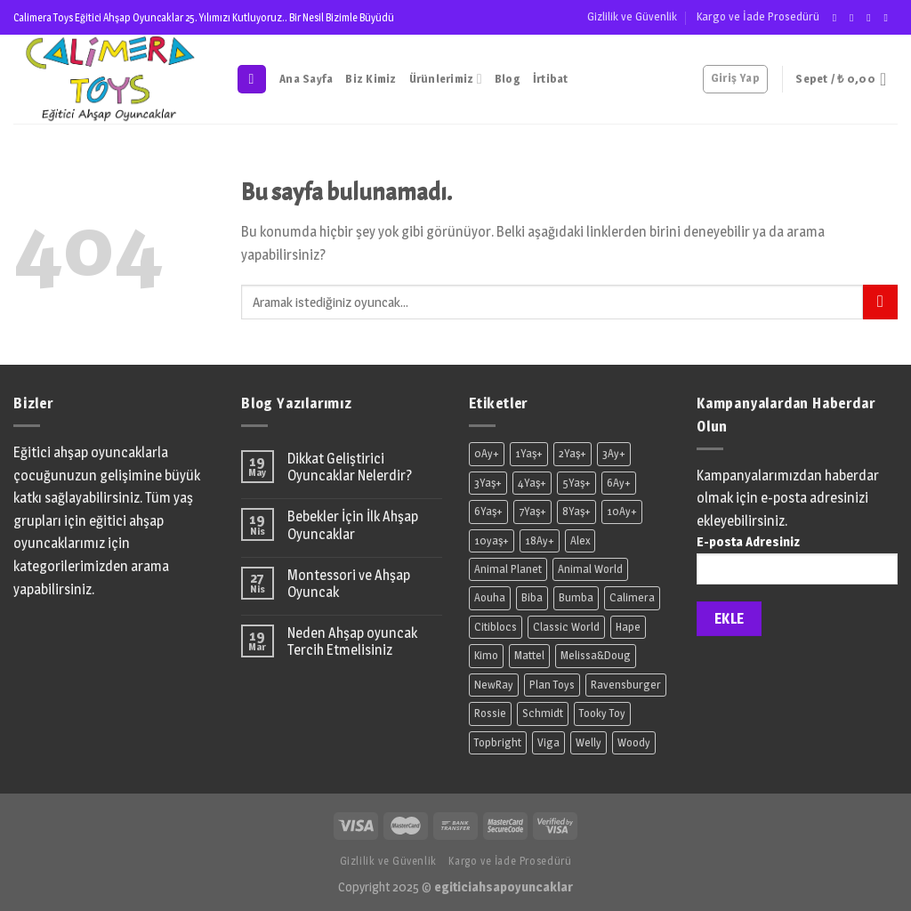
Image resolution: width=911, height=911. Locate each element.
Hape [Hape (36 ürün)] (628, 626)
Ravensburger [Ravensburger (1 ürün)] (626, 684)
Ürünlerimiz (445, 78)
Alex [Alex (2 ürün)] (580, 540)
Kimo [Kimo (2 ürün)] (486, 655)
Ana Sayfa (306, 78)
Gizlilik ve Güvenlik (632, 16)
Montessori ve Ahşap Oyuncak (348, 584)
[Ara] (252, 79)
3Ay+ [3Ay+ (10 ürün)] (613, 453)
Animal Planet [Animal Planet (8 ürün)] (508, 569)
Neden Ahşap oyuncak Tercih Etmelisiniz (352, 641)
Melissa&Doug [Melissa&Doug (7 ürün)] (595, 655)
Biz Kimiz (370, 78)
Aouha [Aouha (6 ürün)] (489, 597)
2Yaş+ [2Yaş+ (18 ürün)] (572, 453)
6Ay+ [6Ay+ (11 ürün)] (619, 482)
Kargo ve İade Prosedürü (758, 16)
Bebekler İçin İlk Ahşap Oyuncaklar (352, 525)
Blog (507, 78)
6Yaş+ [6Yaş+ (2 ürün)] (488, 511)
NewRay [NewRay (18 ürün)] (493, 684)
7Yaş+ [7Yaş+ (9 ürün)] (532, 511)
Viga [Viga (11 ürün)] (548, 742)
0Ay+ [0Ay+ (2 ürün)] (486, 453)
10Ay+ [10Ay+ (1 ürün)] (622, 511)
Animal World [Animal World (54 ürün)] (590, 569)
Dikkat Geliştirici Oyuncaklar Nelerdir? (349, 467)
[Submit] (880, 302)
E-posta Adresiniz (797, 565)
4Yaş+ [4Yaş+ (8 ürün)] (532, 482)
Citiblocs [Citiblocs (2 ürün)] (495, 626)
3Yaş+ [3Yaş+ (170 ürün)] (488, 482)
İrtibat (550, 78)
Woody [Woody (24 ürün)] (633, 742)
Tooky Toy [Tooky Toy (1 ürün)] (602, 713)
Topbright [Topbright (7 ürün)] (497, 742)
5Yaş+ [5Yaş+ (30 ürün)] (576, 482)
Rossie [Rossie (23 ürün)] (490, 713)
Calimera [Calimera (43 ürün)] (632, 597)
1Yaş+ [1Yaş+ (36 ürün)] (529, 453)
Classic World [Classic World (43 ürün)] (566, 626)
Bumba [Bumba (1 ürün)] (576, 597)
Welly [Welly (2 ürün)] (588, 742)
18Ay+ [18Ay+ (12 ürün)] (539, 540)
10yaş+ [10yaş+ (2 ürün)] (491, 540)
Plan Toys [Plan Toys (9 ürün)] (552, 684)
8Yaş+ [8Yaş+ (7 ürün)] (576, 511)
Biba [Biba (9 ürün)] (532, 597)
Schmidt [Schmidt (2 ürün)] (542, 713)
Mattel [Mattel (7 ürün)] (529, 655)
